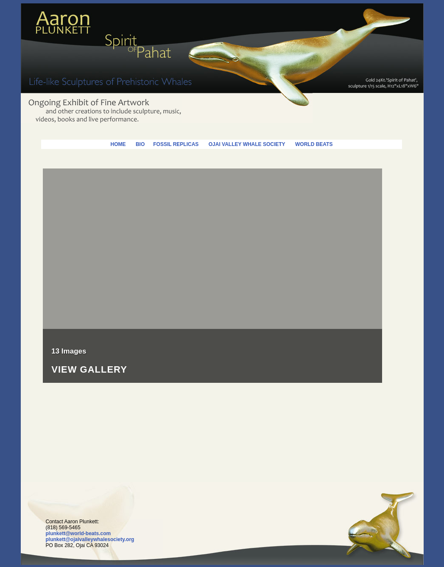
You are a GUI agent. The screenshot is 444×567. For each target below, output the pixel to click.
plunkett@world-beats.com (78, 533)
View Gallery (89, 370)
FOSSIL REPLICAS (171, 144)
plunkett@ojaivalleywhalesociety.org (90, 539)
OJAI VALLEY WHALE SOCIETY (247, 144)
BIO (140, 144)
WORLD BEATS (313, 144)
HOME (118, 144)
